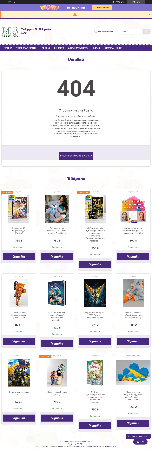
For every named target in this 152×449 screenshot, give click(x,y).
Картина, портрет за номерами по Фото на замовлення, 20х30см (133, 230)
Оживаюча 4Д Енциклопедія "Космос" (18, 230)
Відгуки (97, 48)
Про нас (46, 48)
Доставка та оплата (78, 48)
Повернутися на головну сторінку (76, 156)
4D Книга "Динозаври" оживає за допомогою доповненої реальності (95, 397)
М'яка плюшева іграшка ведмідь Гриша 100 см (18, 315)
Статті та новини (113, 48)
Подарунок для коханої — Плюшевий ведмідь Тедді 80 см (57, 230)
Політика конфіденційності (105, 446)
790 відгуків (120, 2)
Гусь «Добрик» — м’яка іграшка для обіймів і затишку (133, 315)
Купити (19, 257)
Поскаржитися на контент (82, 446)
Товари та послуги (26, 48)
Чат (140, 441)
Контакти (59, 48)
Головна (7, 48)
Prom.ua (89, 441)
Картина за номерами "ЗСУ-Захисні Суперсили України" (95, 315)
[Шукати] (146, 31)
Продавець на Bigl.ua (76, 444)
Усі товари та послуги (138, 436)
